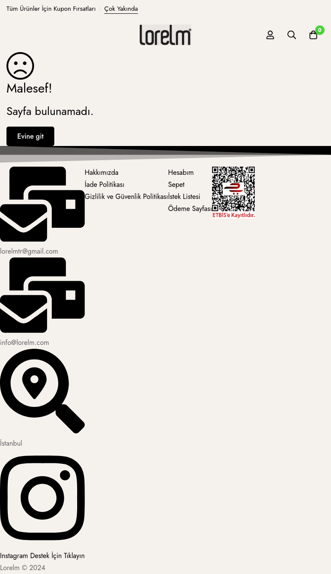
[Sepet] (313, 35)
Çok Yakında (121, 8)
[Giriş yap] (270, 35)
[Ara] (292, 35)
